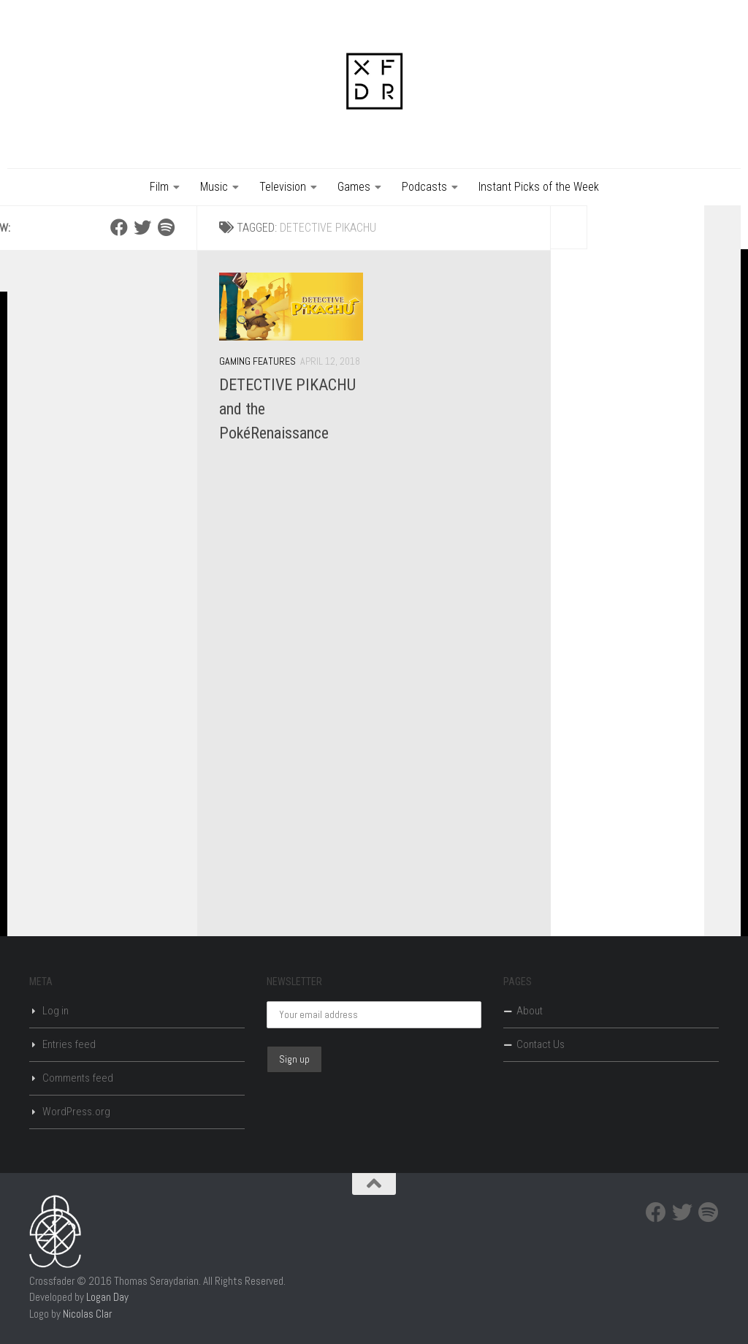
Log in (55, 1010)
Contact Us (540, 1044)
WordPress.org (76, 1111)
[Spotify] (166, 227)
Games (353, 187)
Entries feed (69, 1044)
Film (159, 187)
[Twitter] (142, 227)
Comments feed (77, 1078)
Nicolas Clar (87, 1314)
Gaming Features (257, 361)
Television (282, 187)
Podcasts (424, 187)
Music (214, 187)
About (529, 1010)
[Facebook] (119, 227)
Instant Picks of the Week (538, 187)
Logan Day (107, 1297)
